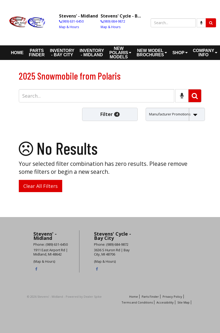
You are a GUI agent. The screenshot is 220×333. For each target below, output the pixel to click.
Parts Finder (37, 52)
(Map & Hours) (44, 261)
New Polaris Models (120, 52)
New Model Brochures (152, 52)
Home (17, 52)
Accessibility (165, 302)
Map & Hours (69, 27)
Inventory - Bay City (62, 52)
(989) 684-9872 (114, 21)
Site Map (183, 302)
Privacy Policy (172, 297)
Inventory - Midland (92, 52)
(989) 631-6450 (72, 21)
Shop (179, 52)
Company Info (205, 52)
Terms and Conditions (137, 302)
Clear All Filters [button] (40, 186)
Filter (110, 114)
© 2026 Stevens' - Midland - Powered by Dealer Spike (64, 297)
